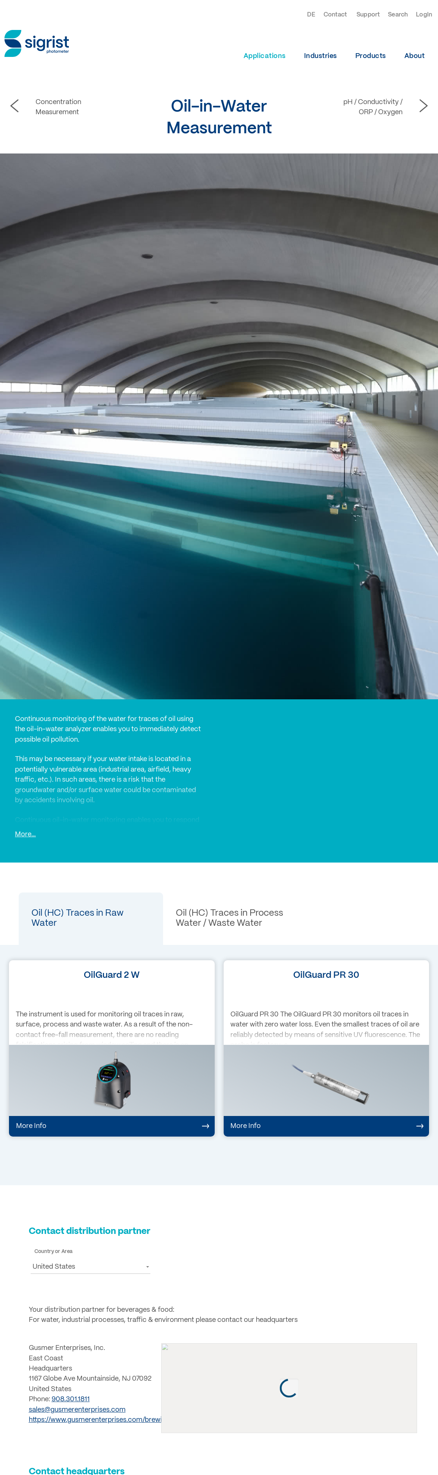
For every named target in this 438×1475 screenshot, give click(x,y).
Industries (320, 56)
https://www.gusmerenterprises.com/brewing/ (100, 1420)
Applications (264, 56)
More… (25, 834)
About (414, 56)
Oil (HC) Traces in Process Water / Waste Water (229, 918)
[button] (91, 918)
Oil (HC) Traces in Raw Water (77, 918)
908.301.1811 (71, 1399)
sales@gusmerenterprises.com (77, 1409)
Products (370, 56)
